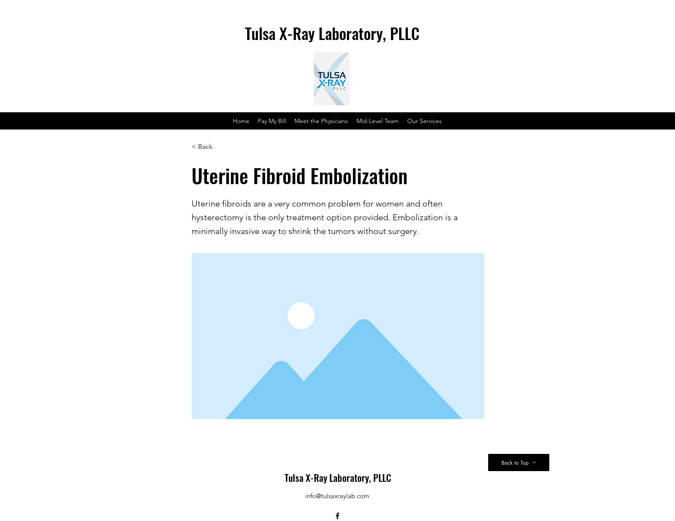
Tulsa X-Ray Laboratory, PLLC (338, 477)
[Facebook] (337, 516)
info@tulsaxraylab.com (337, 496)
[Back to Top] (518, 462)
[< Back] (220, 146)
